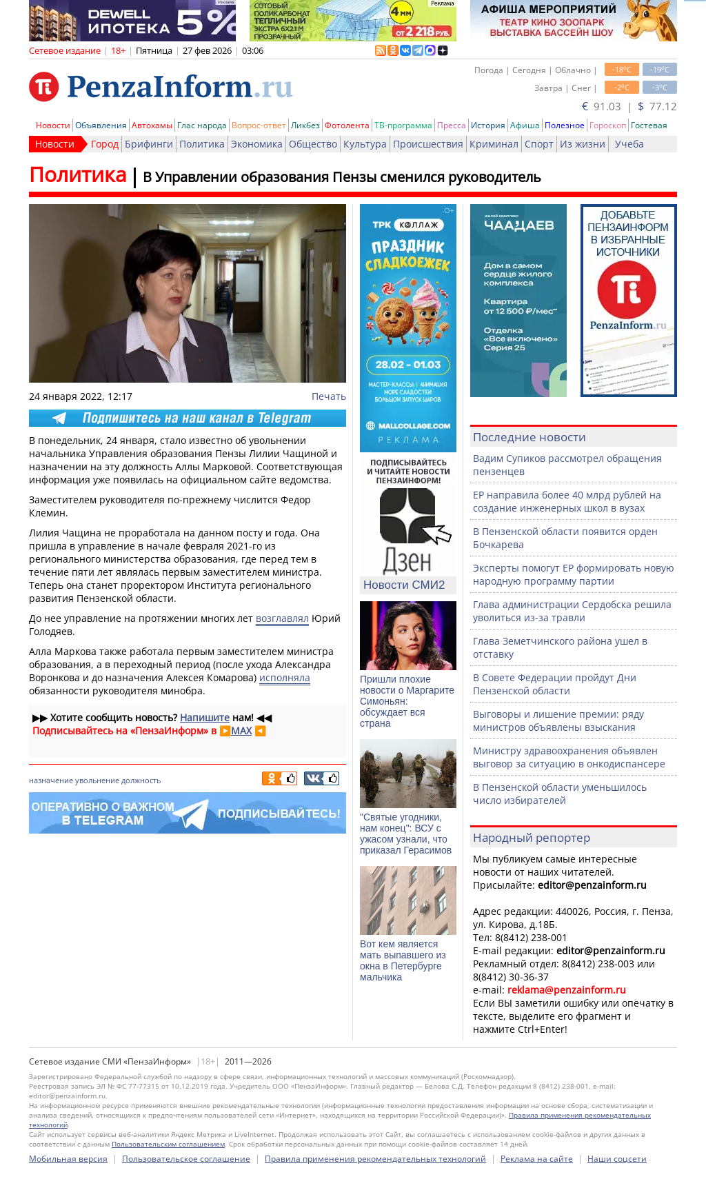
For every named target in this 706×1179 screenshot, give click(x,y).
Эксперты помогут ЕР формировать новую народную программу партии (573, 574)
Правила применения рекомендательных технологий (375, 1159)
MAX (241, 730)
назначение (51, 780)
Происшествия (428, 143)
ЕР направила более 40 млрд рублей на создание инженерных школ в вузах (567, 501)
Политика (202, 143)
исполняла (284, 677)
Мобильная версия (68, 1159)
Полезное (565, 125)
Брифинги (149, 143)
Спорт (539, 143)
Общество (313, 143)
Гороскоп (607, 125)
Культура (365, 143)
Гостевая (649, 125)
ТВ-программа (403, 125)
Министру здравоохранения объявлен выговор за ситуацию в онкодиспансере (569, 757)
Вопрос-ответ (259, 125)
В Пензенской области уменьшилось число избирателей (560, 793)
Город (105, 143)
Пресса (451, 125)
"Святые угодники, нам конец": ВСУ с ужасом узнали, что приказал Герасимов (406, 834)
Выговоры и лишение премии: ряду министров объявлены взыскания (558, 720)
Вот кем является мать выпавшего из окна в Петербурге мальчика (403, 960)
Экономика (257, 143)
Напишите (205, 717)
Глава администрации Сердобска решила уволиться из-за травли (572, 611)
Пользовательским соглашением (168, 1144)
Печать (329, 396)
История (488, 125)
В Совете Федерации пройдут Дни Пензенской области (554, 684)
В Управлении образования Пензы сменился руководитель (342, 177)
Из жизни (582, 143)
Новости (53, 125)
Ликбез (305, 125)
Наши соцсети (617, 1159)
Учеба (629, 143)
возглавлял (282, 618)
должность (141, 780)
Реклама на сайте (537, 1159)
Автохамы (152, 125)
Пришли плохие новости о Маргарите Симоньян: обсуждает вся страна (407, 701)
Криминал (494, 143)
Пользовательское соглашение (186, 1159)
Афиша (525, 125)
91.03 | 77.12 (629, 106)
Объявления (101, 125)
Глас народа (202, 125)
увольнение (97, 780)
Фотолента (347, 125)
